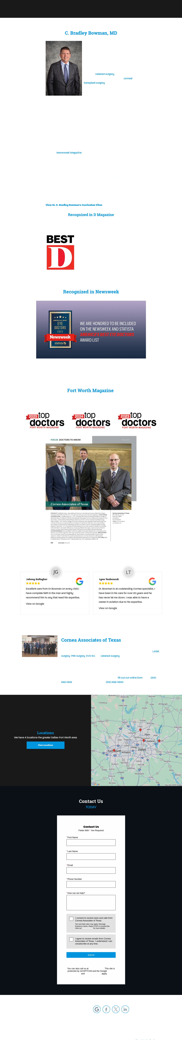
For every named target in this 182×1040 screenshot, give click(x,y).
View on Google (35, 609)
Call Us (124, 9)
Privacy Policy (87, 934)
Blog (114, 9)
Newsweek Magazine (69, 152)
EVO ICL (90, 661)
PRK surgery (78, 661)
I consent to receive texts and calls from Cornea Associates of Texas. (94, 928)
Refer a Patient (100, 9)
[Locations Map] (136, 740)
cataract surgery (104, 74)
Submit (91, 960)
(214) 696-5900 (114, 687)
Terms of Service (93, 979)
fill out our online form (130, 683)
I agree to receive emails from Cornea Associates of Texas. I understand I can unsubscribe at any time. (93, 946)
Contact (151, 9)
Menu (165, 9)
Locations (137, 9)
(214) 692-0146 (96, 974)
